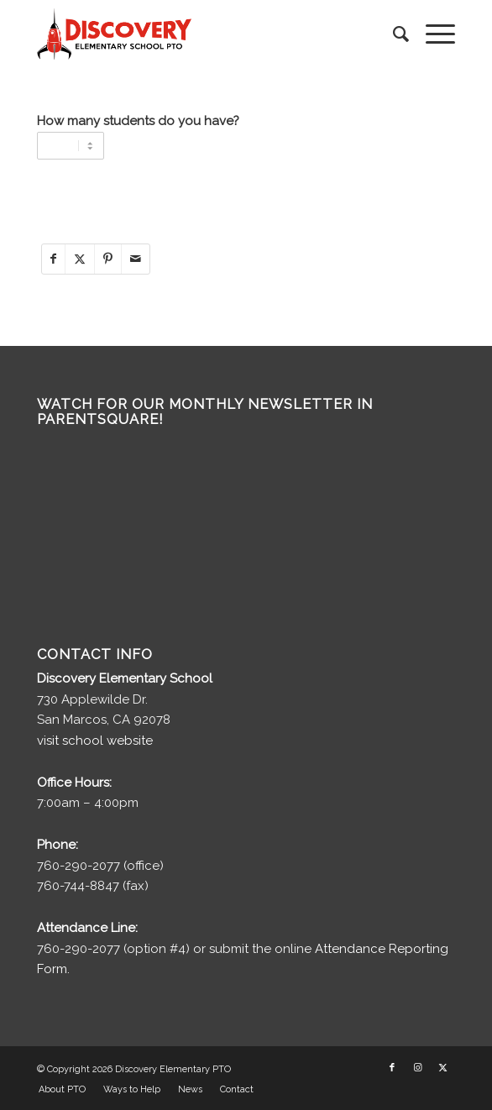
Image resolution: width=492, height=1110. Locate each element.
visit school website (95, 740)
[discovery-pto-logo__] (204, 34)
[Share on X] (79, 259)
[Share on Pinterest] (108, 259)
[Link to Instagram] (417, 1068)
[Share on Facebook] (53, 259)
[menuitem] (392, 34)
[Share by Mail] (135, 259)
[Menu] (432, 34)
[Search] (392, 34)
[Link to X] (442, 1068)
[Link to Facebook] (392, 1068)
